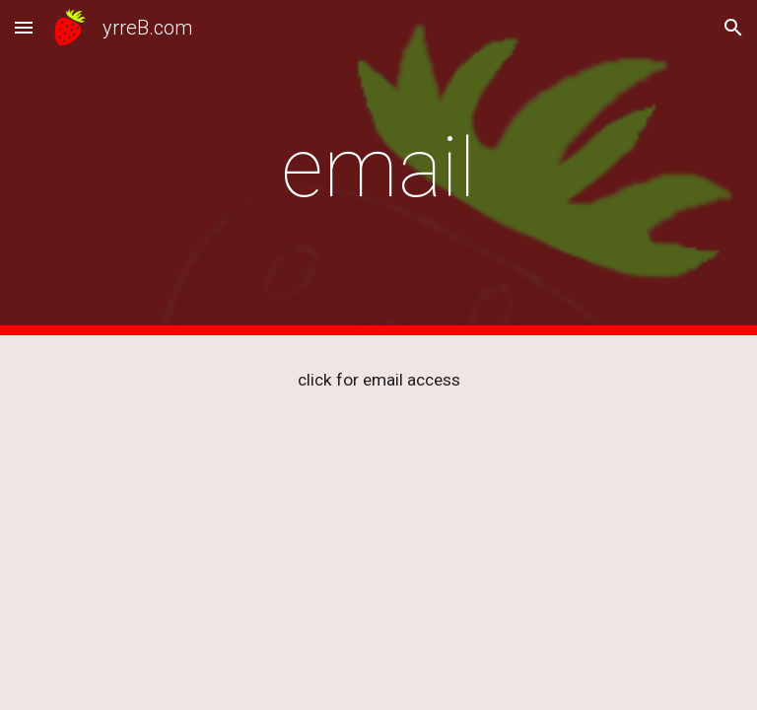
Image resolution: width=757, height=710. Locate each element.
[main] (378, 168)
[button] (23, 27)
